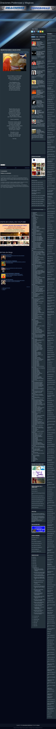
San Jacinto (49, 434)
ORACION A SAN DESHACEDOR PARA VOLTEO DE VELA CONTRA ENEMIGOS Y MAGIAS (41, 82)
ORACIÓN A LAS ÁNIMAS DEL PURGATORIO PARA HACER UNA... (39, 578)
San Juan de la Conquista (49, 460)
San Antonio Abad (50, 369)
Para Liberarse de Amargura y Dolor (39, 335)
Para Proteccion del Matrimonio (38, 385)
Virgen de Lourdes (50, 657)
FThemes (18, 727)
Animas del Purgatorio (51, 125)
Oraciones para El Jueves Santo (37, 503)
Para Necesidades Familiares (38, 348)
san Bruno (49, 716)
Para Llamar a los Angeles (37, 342)
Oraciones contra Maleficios (37, 239)
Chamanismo (35, 214)
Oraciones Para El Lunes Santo (37, 495)
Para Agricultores (36, 260)
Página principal (34, 180)
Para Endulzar (35, 313)
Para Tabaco (35, 424)
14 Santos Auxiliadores (51, 39)
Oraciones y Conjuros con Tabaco (38, 252)
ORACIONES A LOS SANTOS (6, 254)
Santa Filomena (50, 541)
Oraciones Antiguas (36, 226)
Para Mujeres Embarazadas (37, 345)
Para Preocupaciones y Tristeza (38, 378)
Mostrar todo (28, 286)
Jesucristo (49, 228)
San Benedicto (49, 376)
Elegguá (48, 199)
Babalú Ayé (49, 132)
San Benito (49, 378)
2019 (34, 558)
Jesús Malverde (50, 233)
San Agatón (49, 362)
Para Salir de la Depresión (37, 409)
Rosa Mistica (49, 348)
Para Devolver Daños (36, 299)
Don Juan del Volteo (50, 188)
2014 (34, 565)
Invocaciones (35, 222)
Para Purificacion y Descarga (38, 394)
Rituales (34, 456)
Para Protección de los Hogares (38, 390)
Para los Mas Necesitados (37, 442)
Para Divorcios (35, 303)
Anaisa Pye (49, 114)
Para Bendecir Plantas (36, 276)
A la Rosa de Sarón (50, 79)
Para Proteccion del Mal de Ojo (38, 384)
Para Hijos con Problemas (37, 329)
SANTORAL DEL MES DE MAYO (37, 182)
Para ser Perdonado (36, 455)
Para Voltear (35, 433)
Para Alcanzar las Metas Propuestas (39, 262)
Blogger (42, 209)
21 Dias (48, 45)
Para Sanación (35, 413)
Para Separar (35, 418)
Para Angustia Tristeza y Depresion (39, 271)
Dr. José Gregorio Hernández (50, 191)
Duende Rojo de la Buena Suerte (50, 194)
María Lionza (49, 267)
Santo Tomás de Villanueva (50, 613)
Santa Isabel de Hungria (50, 550)
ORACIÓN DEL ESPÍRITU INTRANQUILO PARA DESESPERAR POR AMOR (40, 112)
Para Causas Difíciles (36, 282)
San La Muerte (49, 464)
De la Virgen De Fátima (36, 545)
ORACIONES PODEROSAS (27, 725)
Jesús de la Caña (50, 243)
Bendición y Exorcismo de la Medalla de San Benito (51, 137)
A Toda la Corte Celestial (49, 71)
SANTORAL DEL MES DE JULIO (37, 186)
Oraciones (15, 51)
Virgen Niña (49, 645)
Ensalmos (34, 220)
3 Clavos (48, 47)
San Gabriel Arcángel (50, 424)
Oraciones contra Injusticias (37, 237)
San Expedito (49, 412)
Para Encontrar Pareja (36, 310)
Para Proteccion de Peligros (37, 383)
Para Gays (34, 326)
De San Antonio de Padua (36, 543)
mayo (35, 625)
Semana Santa (35, 459)
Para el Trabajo (35, 437)
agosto (35, 620)
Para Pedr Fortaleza (36, 374)
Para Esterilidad (35, 320)
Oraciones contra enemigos (37, 242)
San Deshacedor (50, 406)
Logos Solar (49, 256)
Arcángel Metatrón (50, 128)
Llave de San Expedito (51, 253)
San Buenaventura (50, 380)
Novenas (34, 224)
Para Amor (18, 51)
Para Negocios (35, 350)
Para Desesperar (35, 295)
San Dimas (49, 408)
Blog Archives (42, 36)
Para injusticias (35, 438)
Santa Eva (49, 537)
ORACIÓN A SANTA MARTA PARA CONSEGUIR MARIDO (39, 575)
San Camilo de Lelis (50, 382)
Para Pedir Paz (35, 368)
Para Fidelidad (35, 324)
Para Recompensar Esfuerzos (38, 399)
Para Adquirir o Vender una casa (38, 259)
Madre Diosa (49, 258)
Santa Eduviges (50, 533)
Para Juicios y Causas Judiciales (38, 331)
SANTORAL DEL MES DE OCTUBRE (38, 205)
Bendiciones (35, 212)
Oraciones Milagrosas (36, 230)
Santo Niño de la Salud (51, 604)
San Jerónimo (49, 436)
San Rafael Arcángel (50, 502)
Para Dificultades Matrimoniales (38, 301)
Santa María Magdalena (49, 564)
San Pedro (49, 498)
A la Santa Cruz (50, 81)
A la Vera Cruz (49, 83)
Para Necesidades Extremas (37, 347)
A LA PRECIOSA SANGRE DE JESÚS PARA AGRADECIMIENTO (39, 608)
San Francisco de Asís (51, 418)
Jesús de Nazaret (50, 241)
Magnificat (34, 223)
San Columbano (50, 400)
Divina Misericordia (50, 178)
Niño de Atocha (49, 295)
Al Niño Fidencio (50, 105)
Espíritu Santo (49, 215)
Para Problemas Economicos (38, 382)
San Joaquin (49, 438)
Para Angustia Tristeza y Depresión (39, 272)
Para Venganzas (35, 429)
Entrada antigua (27, 167)
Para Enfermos (35, 315)
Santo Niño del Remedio (49, 608)
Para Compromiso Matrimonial (38, 288)
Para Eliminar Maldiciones (37, 309)
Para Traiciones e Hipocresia (37, 426)
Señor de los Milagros (51, 625)
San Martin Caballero (50, 476)
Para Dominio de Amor (36, 305)
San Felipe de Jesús (50, 416)
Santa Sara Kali (50, 586)
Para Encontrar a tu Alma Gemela (38, 312)
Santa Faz (49, 539)
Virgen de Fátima (50, 652)
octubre (35, 617)
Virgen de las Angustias (51, 677)
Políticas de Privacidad (6, 287)
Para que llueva (35, 452)
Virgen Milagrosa (50, 643)
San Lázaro (49, 472)
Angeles (48, 118)
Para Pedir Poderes (36, 370)
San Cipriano (49, 393)
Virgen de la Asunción (51, 661)
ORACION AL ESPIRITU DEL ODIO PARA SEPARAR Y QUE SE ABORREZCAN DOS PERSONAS (41, 53)
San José (48, 442)
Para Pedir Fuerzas (36, 364)
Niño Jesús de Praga (50, 289)
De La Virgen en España (36, 541)
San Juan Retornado (50, 452)
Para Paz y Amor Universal (37, 360)
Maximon (48, 276)
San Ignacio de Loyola (51, 429)
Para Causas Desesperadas (37, 281)
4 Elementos (49, 53)
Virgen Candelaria (50, 635)
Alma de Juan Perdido (51, 109)
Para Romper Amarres (36, 406)
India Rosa (49, 224)
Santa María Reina (50, 566)
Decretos (34, 218)
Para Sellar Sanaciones (37, 416)
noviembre (35, 616)
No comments (26, 52)
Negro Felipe (49, 284)
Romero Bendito (50, 346)
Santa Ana (49, 522)
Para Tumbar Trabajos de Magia (38, 427)
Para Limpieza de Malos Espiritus (38, 339)
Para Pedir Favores (36, 363)
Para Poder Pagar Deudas (37, 377)
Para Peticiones (35, 375)
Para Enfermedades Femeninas (38, 314)
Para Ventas (35, 430)
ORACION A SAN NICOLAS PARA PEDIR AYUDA (38, 611)
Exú (48, 219)
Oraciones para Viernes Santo (37, 505)
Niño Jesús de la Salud (51, 292)
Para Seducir (35, 414)
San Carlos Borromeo (51, 384)
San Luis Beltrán (50, 468)
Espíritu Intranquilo (50, 213)
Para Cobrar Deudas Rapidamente (38, 286)
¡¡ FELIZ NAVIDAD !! (37, 584)
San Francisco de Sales (51, 421)
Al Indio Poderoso (50, 103)
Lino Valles (49, 251)
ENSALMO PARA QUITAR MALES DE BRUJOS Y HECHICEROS (38, 594)
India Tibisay (49, 226)
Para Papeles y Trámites (37, 358)
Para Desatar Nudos (36, 294)
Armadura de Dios (50, 130)
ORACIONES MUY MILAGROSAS (7, 279)
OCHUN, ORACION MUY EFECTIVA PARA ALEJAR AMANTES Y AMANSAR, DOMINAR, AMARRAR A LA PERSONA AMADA (14, 275)
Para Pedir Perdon (36, 369)
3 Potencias (49, 49)
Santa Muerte (49, 577)
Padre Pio (49, 330)
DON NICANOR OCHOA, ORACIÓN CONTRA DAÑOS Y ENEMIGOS (40, 121)
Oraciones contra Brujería (37, 233)
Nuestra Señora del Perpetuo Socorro (50, 312)
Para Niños (35, 351)
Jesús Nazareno (50, 235)
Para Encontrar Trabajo (37, 311)
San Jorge (49, 440)
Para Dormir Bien (36, 306)
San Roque (49, 507)
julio (34, 622)
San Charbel (49, 391)
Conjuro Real (49, 149)
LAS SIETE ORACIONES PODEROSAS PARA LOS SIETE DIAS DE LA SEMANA (41, 131)
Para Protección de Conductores (38, 388)
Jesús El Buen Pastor (51, 230)
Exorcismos (35, 221)
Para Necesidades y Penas (37, 349)
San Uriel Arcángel (50, 513)
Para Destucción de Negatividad (38, 298)
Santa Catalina (49, 529)
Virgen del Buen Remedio (50, 697)
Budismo (34, 213)
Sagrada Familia (50, 352)
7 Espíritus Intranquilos (51, 63)
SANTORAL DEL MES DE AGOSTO (38, 188)
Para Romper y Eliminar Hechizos (38, 407)
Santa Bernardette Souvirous (50, 525)
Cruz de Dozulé (50, 169)
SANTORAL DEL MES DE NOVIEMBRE (36, 193)
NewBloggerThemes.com (38, 727)
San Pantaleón (49, 494)
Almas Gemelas (50, 112)
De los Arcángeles (35, 549)
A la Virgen (5, 51)
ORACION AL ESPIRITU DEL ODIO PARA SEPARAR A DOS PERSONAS (41, 72)
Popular (33, 36)
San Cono (49, 402)
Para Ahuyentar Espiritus (37, 261)
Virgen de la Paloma (50, 672)
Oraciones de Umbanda (37, 246)
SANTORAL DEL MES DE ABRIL (37, 203)
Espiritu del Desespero (51, 208)
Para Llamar (35, 341)
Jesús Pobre (49, 237)
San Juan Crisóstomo (51, 446)
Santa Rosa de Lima (50, 584)
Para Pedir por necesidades (37, 373)
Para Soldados (35, 420)
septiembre (36, 619)
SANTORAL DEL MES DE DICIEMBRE (38, 195)
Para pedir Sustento (36, 449)
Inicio (15, 167)
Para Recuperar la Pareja (37, 401)
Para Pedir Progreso (36, 371)
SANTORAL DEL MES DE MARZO (38, 201)
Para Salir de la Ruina (36, 410)
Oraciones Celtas (36, 227)
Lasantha (26, 727)
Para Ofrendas (35, 355)
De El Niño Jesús (35, 537)
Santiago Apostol (50, 598)
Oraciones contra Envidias (37, 236)
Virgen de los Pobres (50, 691)
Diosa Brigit (49, 174)
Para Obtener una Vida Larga (38, 354)
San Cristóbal (49, 404)
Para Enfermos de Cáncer (37, 316)
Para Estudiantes (36, 321)
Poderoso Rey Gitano (51, 335)
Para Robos (35, 405)
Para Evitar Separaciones (37, 322)
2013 (34, 566)
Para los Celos (35, 441)
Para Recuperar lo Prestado (37, 402)
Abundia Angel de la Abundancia (50, 99)
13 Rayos (49, 37)
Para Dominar (35, 304)
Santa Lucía (49, 557)
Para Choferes (35, 285)
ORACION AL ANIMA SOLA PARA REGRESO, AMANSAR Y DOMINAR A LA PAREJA (41, 63)
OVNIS (2, 267)
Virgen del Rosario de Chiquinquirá (51, 708)
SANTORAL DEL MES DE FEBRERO (38, 199)
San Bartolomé (49, 374)
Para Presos (35, 379)
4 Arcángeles (49, 51)
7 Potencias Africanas (51, 66)
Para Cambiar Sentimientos (37, 279)
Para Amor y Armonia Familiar (38, 270)
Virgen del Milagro (50, 701)
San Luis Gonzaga (50, 470)
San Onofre (49, 489)
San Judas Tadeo (50, 462)
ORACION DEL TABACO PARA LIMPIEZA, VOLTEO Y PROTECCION (40, 102)
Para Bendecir (35, 275)
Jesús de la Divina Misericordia (50, 245)
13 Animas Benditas (50, 35)
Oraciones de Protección (37, 244)
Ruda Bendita (49, 350)
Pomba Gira (49, 338)
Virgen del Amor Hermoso (50, 694)
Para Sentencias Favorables (37, 417)
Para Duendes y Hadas (37, 307)
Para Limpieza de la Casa (37, 340)
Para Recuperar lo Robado (37, 403)
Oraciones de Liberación (37, 243)
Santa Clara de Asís (50, 531)
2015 (34, 563)
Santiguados (35, 458)
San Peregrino (49, 500)
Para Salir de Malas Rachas (37, 408)
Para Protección (35, 387)
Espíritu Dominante (50, 211)
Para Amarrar (35, 268)
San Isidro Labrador (50, 432)
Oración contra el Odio (36, 253)
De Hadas (33, 539)
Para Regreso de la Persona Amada (8, 52)
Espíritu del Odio (50, 217)
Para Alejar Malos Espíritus (37, 265)
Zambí (48, 714)
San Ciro (48, 398)
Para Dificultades (35, 300)
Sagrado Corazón (50, 354)
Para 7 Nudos (35, 255)
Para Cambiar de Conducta (37, 280)
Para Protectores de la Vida (37, 391)
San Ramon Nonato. (50, 505)
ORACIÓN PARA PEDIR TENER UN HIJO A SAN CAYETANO (39, 573)
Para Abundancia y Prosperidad (38, 257)
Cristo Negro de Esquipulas (50, 161)
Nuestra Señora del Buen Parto (50, 309)
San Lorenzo (49, 466)
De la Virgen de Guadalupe (36, 547)
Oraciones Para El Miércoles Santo (38, 497)
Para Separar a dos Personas (38, 419)
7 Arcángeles (49, 58)
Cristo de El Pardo (50, 163)
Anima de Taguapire (50, 123)
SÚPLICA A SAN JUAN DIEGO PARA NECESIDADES (39, 603)
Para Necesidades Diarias (37, 346)
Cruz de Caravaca (50, 167)
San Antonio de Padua (51, 371)
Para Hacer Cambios (36, 327)
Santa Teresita (49, 593)
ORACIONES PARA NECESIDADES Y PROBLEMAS (10, 273)
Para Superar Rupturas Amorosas (38, 423)
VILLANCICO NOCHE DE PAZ (39, 580)
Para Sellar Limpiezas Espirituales (38, 415)
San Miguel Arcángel (50, 484)
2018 (34, 560)
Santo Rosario (49, 610)
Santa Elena (49, 535)
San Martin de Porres (50, 479)
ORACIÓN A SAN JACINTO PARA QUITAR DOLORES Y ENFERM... (39, 570)
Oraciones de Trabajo (36, 245)
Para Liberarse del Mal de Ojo (38, 336)
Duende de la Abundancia (49, 197)
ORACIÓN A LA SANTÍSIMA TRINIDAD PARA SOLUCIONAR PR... (38, 590)
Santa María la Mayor (51, 574)
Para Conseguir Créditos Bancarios (39, 290)
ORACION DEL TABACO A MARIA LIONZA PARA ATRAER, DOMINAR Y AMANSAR (40, 43)
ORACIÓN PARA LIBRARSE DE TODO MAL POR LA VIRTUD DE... (39, 587)
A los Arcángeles (50, 95)
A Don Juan (49, 69)
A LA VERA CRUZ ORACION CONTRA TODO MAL (38, 605)
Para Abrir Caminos (36, 256)
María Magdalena (10, 51)
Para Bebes (35, 274)
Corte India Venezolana (51, 156)
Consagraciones (35, 217)
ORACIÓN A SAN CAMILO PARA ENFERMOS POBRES (39, 600)
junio (34, 624)
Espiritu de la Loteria (50, 205)
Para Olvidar (35, 356)
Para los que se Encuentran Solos (38, 446)
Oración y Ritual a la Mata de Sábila (39, 254)
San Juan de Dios (50, 457)
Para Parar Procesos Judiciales (38, 359)
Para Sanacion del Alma (37, 412)
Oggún (48, 322)
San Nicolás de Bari (50, 487)
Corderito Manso (50, 154)
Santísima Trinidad (50, 617)
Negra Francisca (50, 282)
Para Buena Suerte (36, 278)
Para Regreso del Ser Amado (18, 52)
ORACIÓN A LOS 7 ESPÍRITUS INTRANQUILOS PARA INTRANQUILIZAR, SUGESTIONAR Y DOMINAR (41, 92)
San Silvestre (49, 511)
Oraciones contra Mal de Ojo (37, 238)
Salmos (34, 457)
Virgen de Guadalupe (50, 654)
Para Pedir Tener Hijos (36, 372)
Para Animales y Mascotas (37, 273)
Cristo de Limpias (50, 165)
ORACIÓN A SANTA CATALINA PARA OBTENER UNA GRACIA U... (39, 597)
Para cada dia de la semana (37, 434)
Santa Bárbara (49, 527)
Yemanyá (48, 712)
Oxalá (48, 326)
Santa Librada (49, 555)
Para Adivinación (35, 258)
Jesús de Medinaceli (50, 239)
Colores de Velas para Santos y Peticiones (51, 147)
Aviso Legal (4, 288)
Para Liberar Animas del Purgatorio (39, 334)
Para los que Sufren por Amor (38, 443)
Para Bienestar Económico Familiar (39, 277)
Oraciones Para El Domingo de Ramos (38, 493)
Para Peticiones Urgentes (37, 376)
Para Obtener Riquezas (37, 352)
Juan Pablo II (49, 247)
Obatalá (48, 317)
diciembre (35, 567)
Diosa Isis (49, 176)
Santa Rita (49, 582)
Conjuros (34, 216)
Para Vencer (35, 428)
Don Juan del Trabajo (51, 185)
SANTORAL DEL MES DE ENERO (37, 197)
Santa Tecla (49, 588)
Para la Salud (35, 440)
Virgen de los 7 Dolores (51, 685)
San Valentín (49, 515)
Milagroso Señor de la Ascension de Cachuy (51, 279)
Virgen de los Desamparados (49, 689)
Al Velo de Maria (50, 107)
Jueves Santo (34, 491)
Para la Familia (35, 439)
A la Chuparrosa (50, 75)
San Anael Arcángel (50, 367)
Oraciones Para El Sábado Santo (37, 499)
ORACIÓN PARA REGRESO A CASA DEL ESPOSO (10, 50)
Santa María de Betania (51, 568)
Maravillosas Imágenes (35, 551)
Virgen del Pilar (49, 706)
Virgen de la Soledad (50, 674)
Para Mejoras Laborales (37, 344)
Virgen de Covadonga (51, 649)
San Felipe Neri (50, 414)
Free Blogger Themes (31, 727)
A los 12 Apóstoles (50, 91)
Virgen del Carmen (50, 699)
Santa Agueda (49, 520)
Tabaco (48, 631)
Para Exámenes (35, 323)
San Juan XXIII (49, 455)
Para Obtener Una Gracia (37, 353)
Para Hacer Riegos (36, 328)
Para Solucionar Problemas (37, 421)
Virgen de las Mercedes (51, 682)
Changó (48, 144)
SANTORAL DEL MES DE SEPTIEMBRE (36, 190)
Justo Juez (49, 249)
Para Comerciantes (36, 287)
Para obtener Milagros (36, 448)
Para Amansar (35, 267)
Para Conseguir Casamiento (37, 289)
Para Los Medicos (36, 343)
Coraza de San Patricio (51, 151)
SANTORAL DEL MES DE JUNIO (37, 184)
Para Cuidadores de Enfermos (38, 293)
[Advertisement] (28, 19)
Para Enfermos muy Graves (37, 317)
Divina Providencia (50, 180)
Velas (34, 461)
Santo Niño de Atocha (51, 602)
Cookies (3, 289)
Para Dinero (35, 302)
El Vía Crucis (35, 219)
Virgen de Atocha (50, 647)
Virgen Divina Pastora (51, 637)
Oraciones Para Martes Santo (37, 501)
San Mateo (49, 482)
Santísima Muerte (50, 615)
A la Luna (48, 77)
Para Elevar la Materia (36, 308)
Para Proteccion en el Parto (37, 386)
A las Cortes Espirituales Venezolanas (49, 88)
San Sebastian (49, 509)
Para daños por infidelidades (37, 436)
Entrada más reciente (3, 167)
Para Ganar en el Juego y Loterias (38, 325)
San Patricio (49, 496)
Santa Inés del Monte (50, 546)
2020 (34, 557)
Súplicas (34, 460)
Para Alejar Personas (36, 266)
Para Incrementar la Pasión (37, 330)
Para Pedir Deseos (36, 361)
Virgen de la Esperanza (51, 666)
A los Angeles (49, 93)
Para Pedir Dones (36, 362)
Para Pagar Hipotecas (36, 357)
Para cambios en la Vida (37, 435)
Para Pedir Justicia (36, 365)
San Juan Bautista (50, 444)
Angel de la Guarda (50, 116)
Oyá (48, 328)
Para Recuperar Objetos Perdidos (38, 400)
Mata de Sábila (49, 274)
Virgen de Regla (50, 659)
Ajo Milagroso (49, 101)
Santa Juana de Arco (50, 552)
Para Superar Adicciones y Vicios (38, 422)
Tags (37, 36)
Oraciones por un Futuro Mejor (38, 251)
